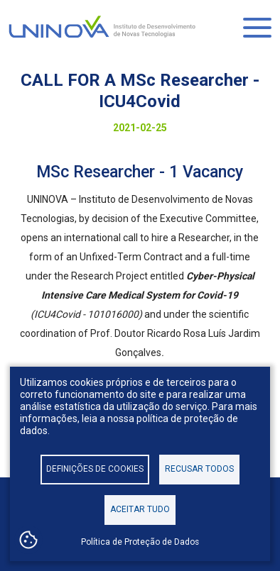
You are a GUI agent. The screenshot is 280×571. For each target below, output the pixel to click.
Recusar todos (199, 469)
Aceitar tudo (140, 509)
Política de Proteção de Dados (140, 542)
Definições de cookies (95, 469)
